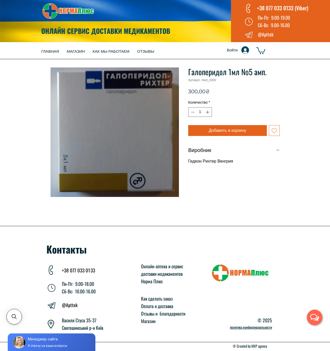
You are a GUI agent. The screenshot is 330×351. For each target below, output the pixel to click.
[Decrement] (192, 112)
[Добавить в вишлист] (274, 130)
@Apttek (70, 305)
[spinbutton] (200, 112)
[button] (260, 50)
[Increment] (208, 112)
